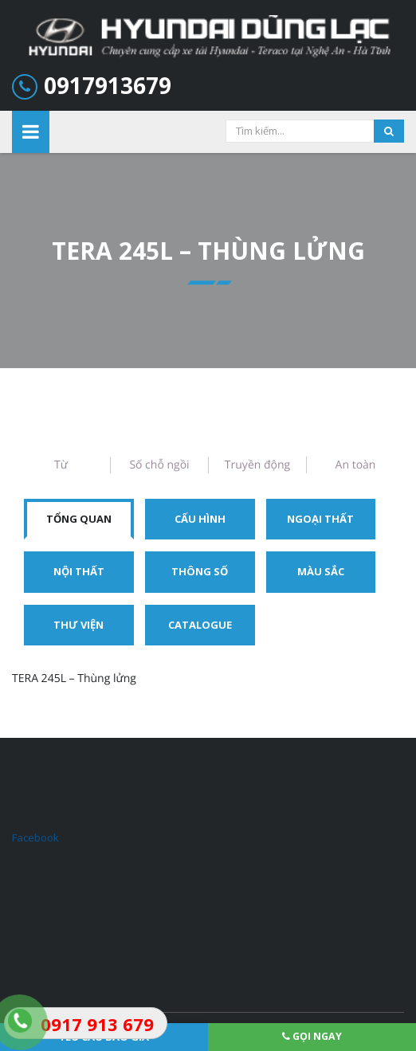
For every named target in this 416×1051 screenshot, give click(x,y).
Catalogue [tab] (200, 625)
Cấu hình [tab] (200, 519)
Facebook (35, 837)
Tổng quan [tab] (79, 519)
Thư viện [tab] (78, 625)
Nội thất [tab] (78, 571)
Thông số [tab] (199, 571)
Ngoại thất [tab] (320, 519)
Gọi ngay (312, 1036)
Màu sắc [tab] (320, 571)
